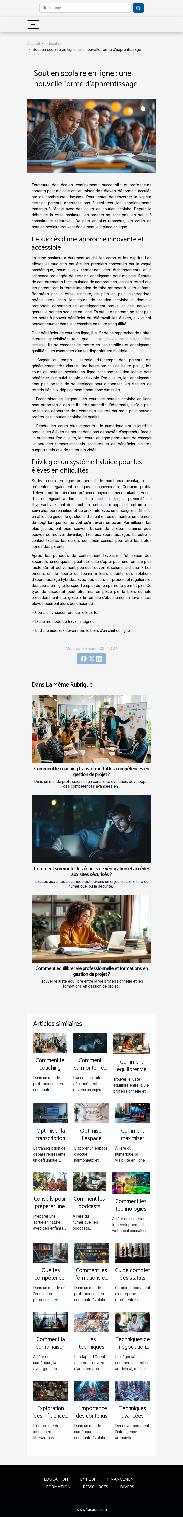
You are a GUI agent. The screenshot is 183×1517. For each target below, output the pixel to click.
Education (53, 43)
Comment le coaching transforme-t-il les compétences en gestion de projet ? (91, 772)
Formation (58, 1487)
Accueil (33, 43)
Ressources (95, 1487)
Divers (127, 1487)
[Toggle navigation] (33, 24)
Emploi (87, 1479)
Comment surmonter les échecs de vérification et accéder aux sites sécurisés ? (91, 872)
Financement (121, 1479)
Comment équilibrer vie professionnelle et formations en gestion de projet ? (91, 971)
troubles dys (107, 498)
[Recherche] (85, 8)
